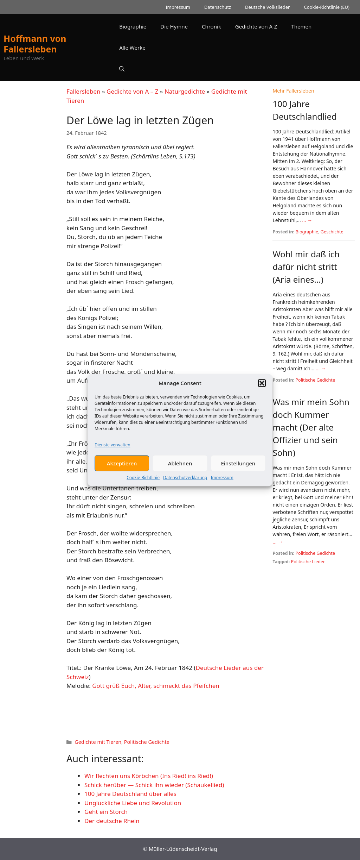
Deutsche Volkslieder (267, 7)
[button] (261, 389)
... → (307, 220)
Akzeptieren (122, 469)
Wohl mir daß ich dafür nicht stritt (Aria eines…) (306, 266)
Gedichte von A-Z (256, 26)
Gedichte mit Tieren (98, 742)
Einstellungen (238, 469)
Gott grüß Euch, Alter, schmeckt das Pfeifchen (155, 686)
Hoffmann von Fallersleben (35, 43)
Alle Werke (132, 47)
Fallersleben (83, 91)
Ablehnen (180, 469)
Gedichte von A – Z (132, 91)
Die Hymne (174, 26)
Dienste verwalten (112, 451)
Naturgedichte (185, 91)
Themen (301, 26)
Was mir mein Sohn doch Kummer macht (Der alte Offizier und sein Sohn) (310, 427)
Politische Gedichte (146, 742)
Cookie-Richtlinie (143, 484)
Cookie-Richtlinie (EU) (326, 7)
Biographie (132, 26)
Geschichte (332, 232)
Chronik (211, 26)
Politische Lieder (308, 562)
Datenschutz (217, 7)
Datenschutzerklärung (185, 484)
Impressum (222, 484)
